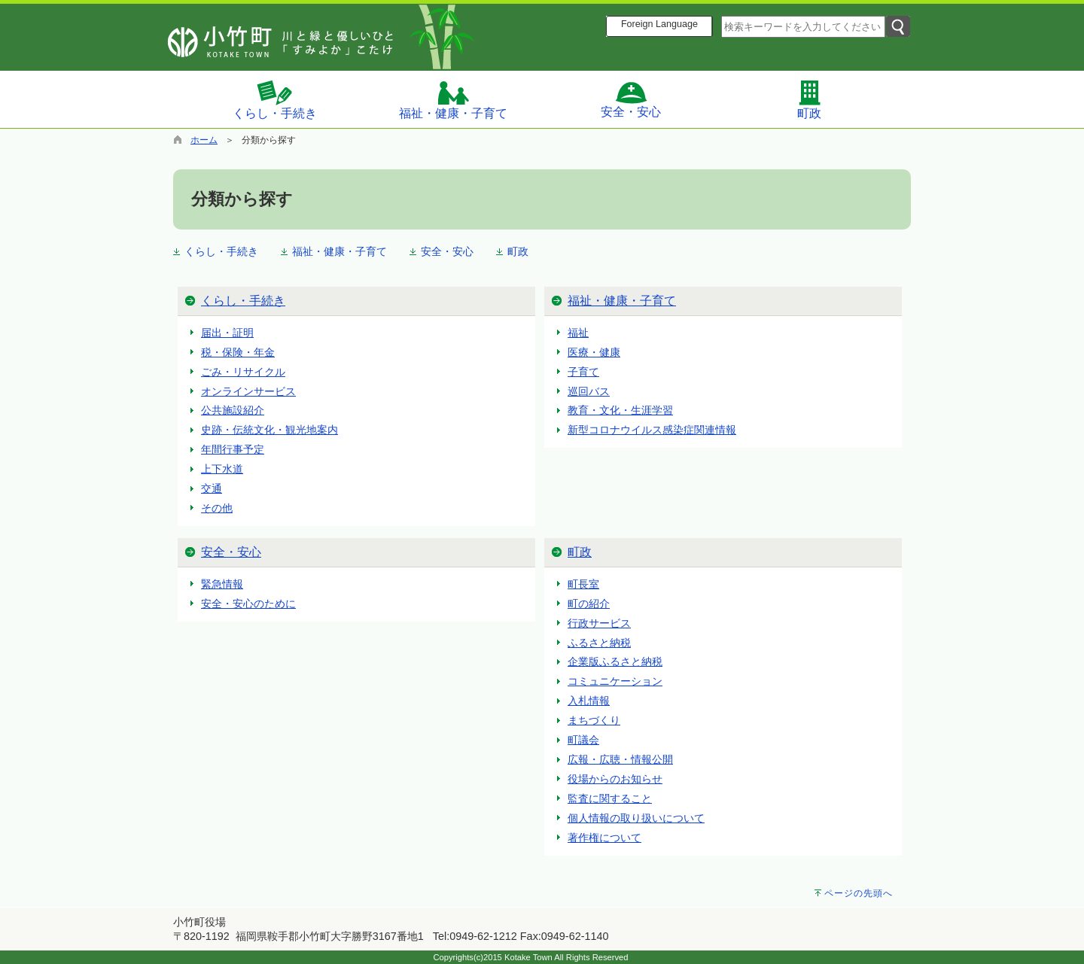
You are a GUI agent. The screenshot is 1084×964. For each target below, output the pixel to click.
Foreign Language (659, 24)
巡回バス (589, 391)
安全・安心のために (248, 604)
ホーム (204, 140)
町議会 (583, 740)
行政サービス (599, 623)
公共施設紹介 (232, 410)
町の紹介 (589, 604)
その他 (217, 508)
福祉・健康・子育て (453, 100)
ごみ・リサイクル (243, 372)
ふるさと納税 (599, 643)
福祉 (578, 333)
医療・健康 (594, 352)
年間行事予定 (232, 449)
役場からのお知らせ (615, 779)
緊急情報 (222, 584)
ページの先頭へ (858, 893)
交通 (211, 488)
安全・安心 (631, 99)
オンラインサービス (248, 391)
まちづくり (594, 720)
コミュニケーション (615, 681)
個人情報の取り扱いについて (636, 818)
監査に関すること (610, 798)
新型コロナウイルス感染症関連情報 (652, 430)
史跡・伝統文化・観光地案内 (269, 430)
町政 (809, 99)
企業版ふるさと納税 (615, 661)
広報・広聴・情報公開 (620, 759)
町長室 (583, 584)
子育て (583, 372)
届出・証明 (227, 333)
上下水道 (222, 469)
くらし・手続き (275, 99)
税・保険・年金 (238, 352)
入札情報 (589, 701)
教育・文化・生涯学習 (620, 410)
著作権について (604, 838)
